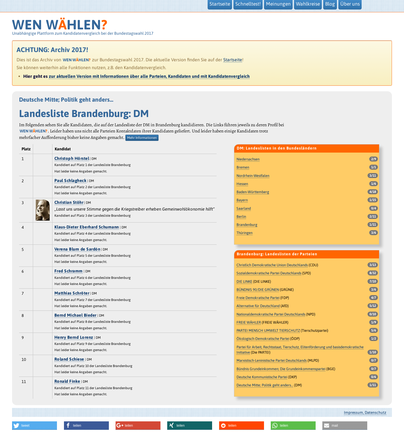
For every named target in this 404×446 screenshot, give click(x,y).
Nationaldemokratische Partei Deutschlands (271, 314)
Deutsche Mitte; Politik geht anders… (265, 385)
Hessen (242, 184)
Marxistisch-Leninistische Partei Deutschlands (272, 360)
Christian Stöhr (69, 202)
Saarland (244, 208)
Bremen (243, 167)
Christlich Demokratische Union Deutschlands (272, 265)
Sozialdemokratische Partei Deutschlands (269, 273)
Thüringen (244, 233)
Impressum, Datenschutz (365, 412)
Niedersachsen (248, 159)
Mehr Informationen (142, 138)
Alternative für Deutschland (258, 306)
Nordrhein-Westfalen (253, 176)
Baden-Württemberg (253, 192)
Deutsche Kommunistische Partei (262, 377)
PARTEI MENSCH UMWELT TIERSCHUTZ (268, 330)
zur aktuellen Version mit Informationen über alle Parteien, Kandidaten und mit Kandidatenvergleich (149, 76)
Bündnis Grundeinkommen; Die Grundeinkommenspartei (281, 369)
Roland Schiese (69, 359)
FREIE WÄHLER (249, 322)
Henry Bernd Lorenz (73, 337)
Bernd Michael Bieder (75, 315)
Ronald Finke (67, 381)
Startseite (232, 59)
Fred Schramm (68, 270)
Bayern (242, 200)
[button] (34, 425)
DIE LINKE (244, 281)
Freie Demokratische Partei (258, 298)
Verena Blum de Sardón (77, 249)
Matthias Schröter (71, 293)
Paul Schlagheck (70, 180)
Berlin (241, 216)
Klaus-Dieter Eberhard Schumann (86, 227)
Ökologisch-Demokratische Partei (263, 339)
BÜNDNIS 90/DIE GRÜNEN (258, 290)
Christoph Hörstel (71, 158)
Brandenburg (247, 225)
